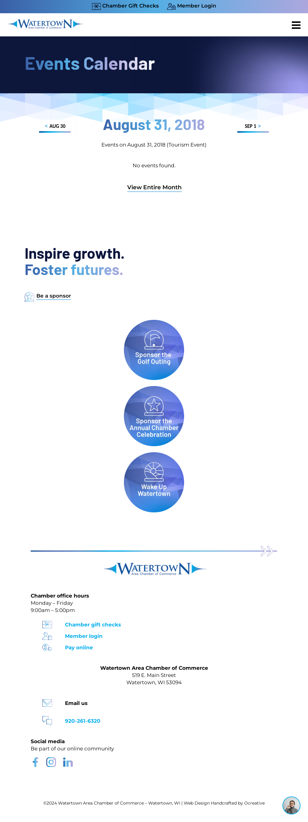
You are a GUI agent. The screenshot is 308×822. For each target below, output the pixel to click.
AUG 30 (55, 127)
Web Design (197, 803)
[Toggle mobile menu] (297, 25)
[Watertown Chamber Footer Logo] (154, 565)
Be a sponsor (53, 296)
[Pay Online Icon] (47, 645)
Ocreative (254, 803)
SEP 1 (253, 127)
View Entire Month (154, 187)
